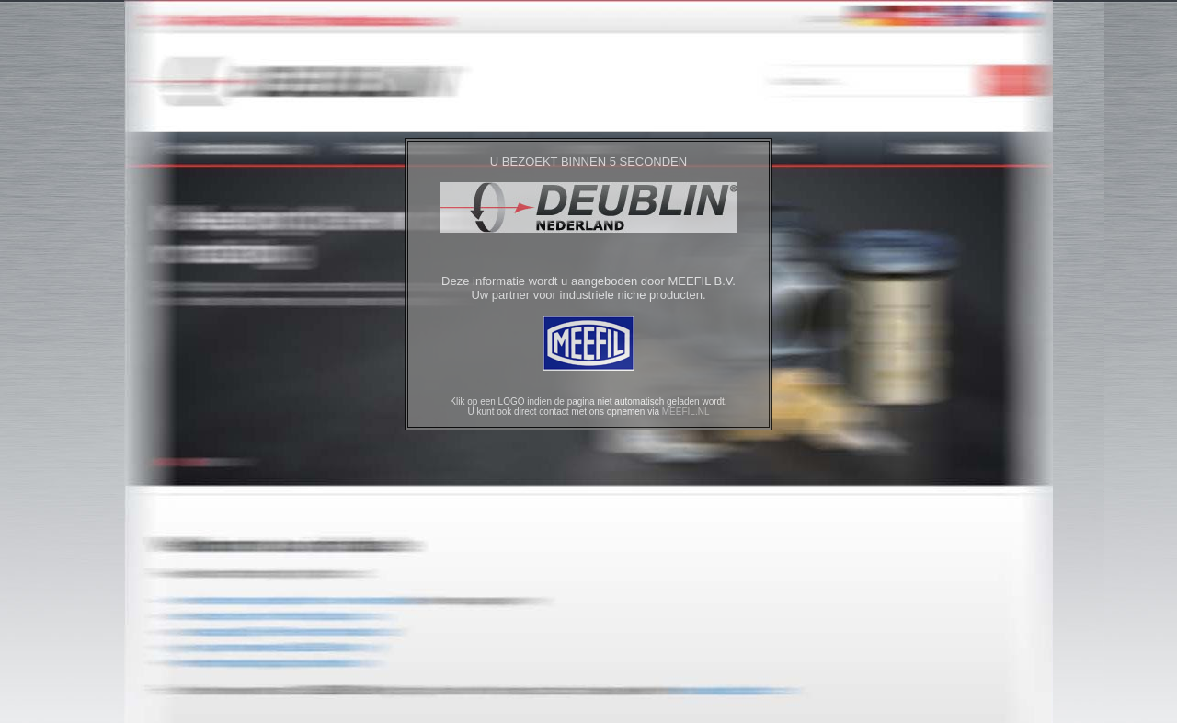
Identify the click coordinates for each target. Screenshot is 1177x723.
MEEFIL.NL (686, 412)
